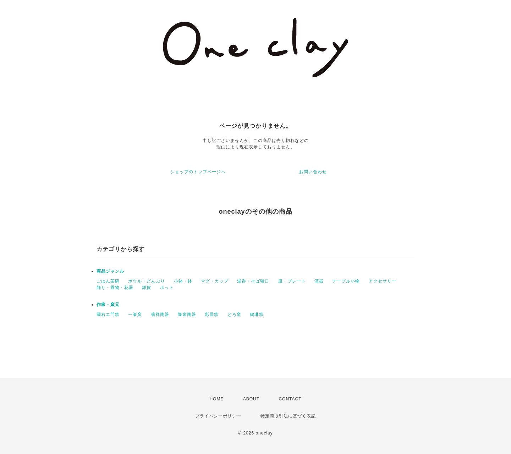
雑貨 (146, 287)
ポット (167, 287)
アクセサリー (382, 281)
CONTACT (290, 398)
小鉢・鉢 (183, 281)
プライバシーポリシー (218, 416)
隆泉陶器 (187, 314)
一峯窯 (135, 314)
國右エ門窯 (108, 314)
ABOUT (251, 398)
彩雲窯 (212, 314)
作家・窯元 (108, 304)
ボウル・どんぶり (146, 281)
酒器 (319, 281)
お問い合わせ (313, 171)
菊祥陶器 (160, 314)
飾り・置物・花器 (115, 287)
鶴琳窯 (257, 314)
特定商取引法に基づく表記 (288, 416)
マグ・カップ (215, 281)
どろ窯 (234, 314)
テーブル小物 (346, 281)
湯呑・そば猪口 (253, 281)
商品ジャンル (110, 271)
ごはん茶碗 (108, 281)
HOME (216, 398)
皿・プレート (292, 281)
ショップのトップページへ (198, 171)
